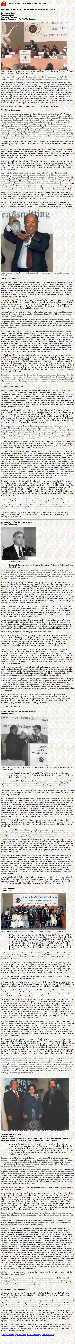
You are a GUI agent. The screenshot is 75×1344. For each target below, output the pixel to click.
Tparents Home (20, 1335)
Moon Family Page (34, 1335)
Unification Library (48, 1335)
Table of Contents (8, 1335)
